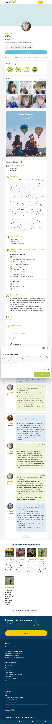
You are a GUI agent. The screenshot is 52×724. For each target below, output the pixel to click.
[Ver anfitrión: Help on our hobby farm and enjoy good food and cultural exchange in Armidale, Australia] (9, 580)
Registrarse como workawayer (13, 653)
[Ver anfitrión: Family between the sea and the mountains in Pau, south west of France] (20, 552)
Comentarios (45, 58)
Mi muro (23, 58)
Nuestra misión (9, 676)
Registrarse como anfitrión (12, 655)
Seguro (7, 695)
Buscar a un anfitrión (10, 646)
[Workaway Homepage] (10, 1)
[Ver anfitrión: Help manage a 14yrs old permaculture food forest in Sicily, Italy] (9, 552)
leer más (26, 118)
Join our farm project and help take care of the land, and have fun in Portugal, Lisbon (31, 567)
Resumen (8, 58)
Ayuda (6, 689)
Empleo (7, 681)
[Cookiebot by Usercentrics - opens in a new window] (43, 348)
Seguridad (8, 691)
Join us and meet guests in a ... (36, 507)
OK (42, 374)
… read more (25, 408)
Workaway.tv (8, 670)
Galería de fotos (9, 668)
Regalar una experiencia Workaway (14, 657)
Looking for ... (32, 419)
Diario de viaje (33, 58)
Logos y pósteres (9, 672)
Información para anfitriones (12, 649)
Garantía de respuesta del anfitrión (14, 697)
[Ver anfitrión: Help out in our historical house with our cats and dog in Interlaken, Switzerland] (42, 552)
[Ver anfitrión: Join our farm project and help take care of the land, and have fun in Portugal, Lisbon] (31, 552)
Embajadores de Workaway (12, 678)
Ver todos (43, 79)
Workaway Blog (9, 665)
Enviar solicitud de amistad (21, 47)
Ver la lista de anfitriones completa (26, 610)
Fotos (16, 58)
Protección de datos (10, 702)
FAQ (6, 693)
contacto (26, 52)
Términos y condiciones (11, 699)
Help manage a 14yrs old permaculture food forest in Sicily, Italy (9, 565)
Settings (44, 369)
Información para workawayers (13, 651)
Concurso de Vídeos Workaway (13, 674)
